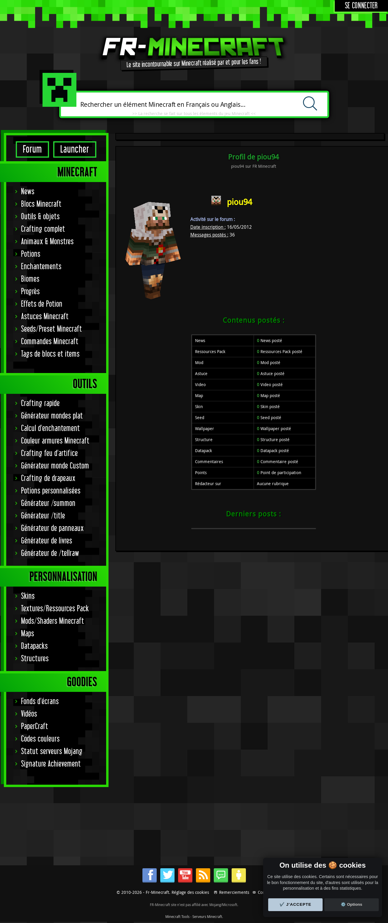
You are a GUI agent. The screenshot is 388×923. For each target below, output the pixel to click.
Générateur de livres (46, 541)
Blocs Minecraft (41, 204)
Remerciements (234, 892)
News (27, 191)
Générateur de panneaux (52, 528)
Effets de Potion (41, 304)
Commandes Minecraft (49, 341)
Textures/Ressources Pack (55, 608)
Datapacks (34, 646)
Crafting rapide (40, 403)
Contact (265, 892)
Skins (28, 596)
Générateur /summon (48, 503)
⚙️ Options (351, 904)
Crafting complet (43, 229)
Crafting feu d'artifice (49, 453)
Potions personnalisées (51, 491)
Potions (30, 254)
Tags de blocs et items (50, 354)
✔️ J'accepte (295, 904)
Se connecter (361, 5)
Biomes (30, 279)
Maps (27, 633)
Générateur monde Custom (55, 466)
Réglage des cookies (190, 892)
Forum (32, 149)
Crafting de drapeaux (48, 478)
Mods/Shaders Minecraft (52, 621)
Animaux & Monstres (47, 241)
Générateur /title (43, 516)
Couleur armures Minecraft (55, 441)
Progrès (30, 291)
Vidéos (29, 714)
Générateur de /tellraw (50, 553)
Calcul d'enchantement (50, 428)
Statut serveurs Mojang (52, 751)
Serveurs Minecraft (207, 916)
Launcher (74, 149)
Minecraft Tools (177, 916)
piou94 (239, 201)
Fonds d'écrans (40, 701)
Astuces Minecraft (45, 316)
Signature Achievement (51, 764)
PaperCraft (34, 726)
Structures (35, 658)
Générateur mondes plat (52, 416)
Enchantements (41, 266)
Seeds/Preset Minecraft (51, 329)
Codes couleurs (40, 739)
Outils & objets (40, 216)
